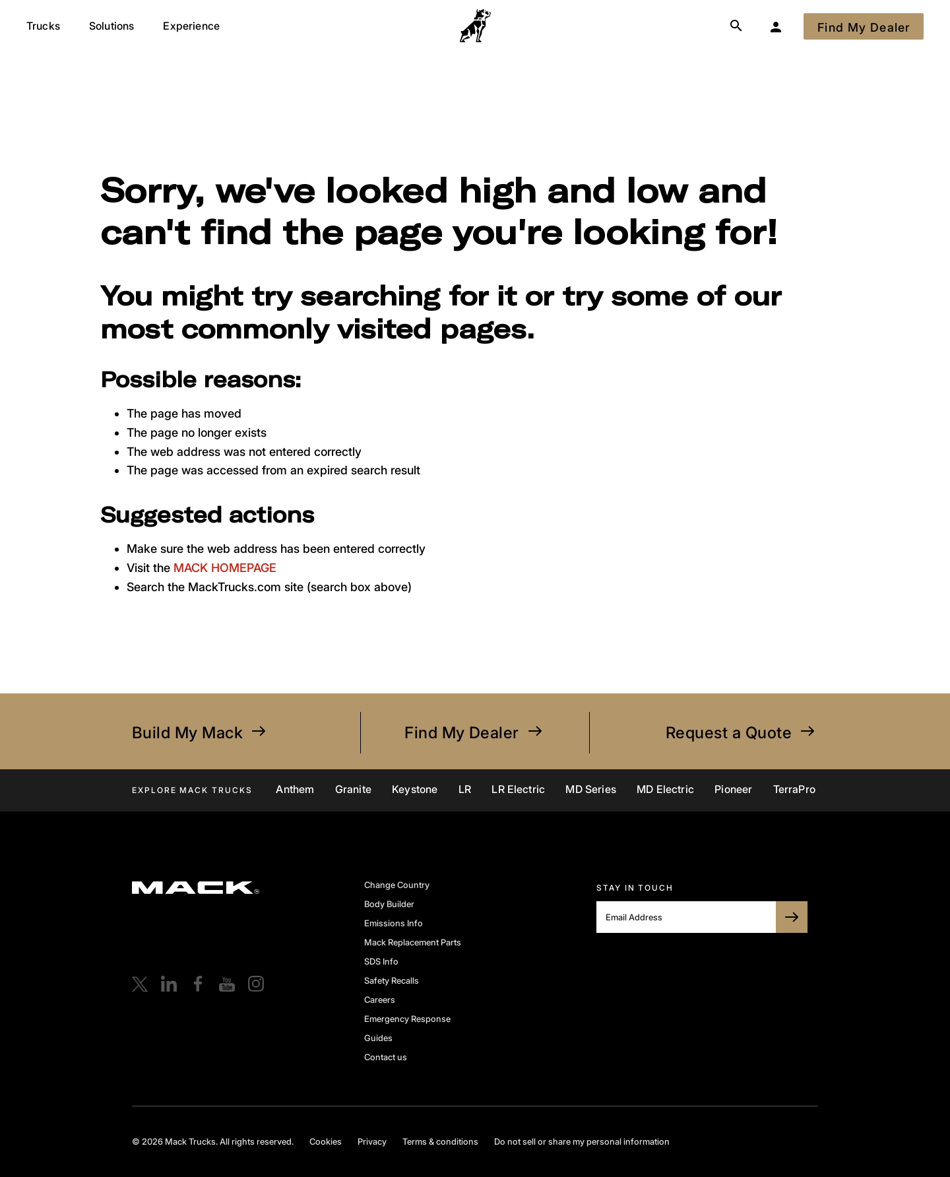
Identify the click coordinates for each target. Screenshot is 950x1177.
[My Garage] (776, 26)
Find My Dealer (475, 732)
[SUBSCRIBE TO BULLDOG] (792, 917)
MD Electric (665, 789)
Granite (353, 789)
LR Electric (518, 789)
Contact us (385, 1057)
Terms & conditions (440, 1141)
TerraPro (794, 789)
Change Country (396, 884)
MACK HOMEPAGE (225, 568)
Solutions (111, 25)
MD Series (590, 789)
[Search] (736, 26)
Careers (379, 999)
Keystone (414, 789)
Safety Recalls (391, 980)
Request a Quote (742, 732)
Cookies (325, 1141)
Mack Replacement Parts (412, 942)
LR (465, 789)
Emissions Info (393, 923)
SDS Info (381, 961)
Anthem (295, 789)
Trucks (43, 25)
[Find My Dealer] (864, 26)
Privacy (372, 1141)
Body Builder (389, 904)
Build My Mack (200, 732)
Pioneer (733, 789)
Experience (191, 25)
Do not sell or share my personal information (582, 1141)
